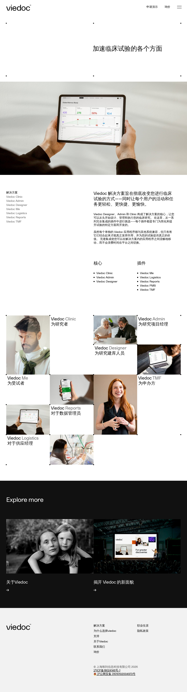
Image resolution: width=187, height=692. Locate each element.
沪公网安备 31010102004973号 (114, 674)
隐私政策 (143, 631)
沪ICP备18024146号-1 (107, 670)
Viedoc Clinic (14, 197)
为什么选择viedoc (105, 631)
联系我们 (99, 647)
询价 (167, 7)
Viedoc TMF (13, 222)
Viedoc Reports (16, 217)
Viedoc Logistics (16, 213)
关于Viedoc (101, 642)
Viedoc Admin (15, 201)
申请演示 (152, 7)
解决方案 (99, 626)
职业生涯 (143, 626)
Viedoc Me (13, 209)
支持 (96, 636)
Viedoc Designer (16, 205)
